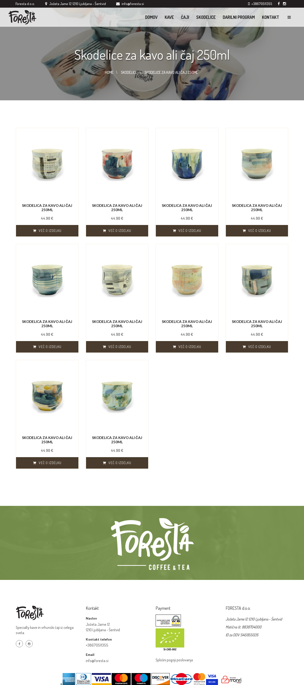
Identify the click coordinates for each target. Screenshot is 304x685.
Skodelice (206, 17)
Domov (151, 17)
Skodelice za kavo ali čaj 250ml (152, 54)
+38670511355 (261, 3)
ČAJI (185, 17)
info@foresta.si (97, 660)
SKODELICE (129, 72)
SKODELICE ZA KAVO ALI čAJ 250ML (171, 72)
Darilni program (239, 17)
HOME (109, 72)
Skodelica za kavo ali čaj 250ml (47, 207)
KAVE (169, 17)
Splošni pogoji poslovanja (174, 660)
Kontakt (270, 17)
